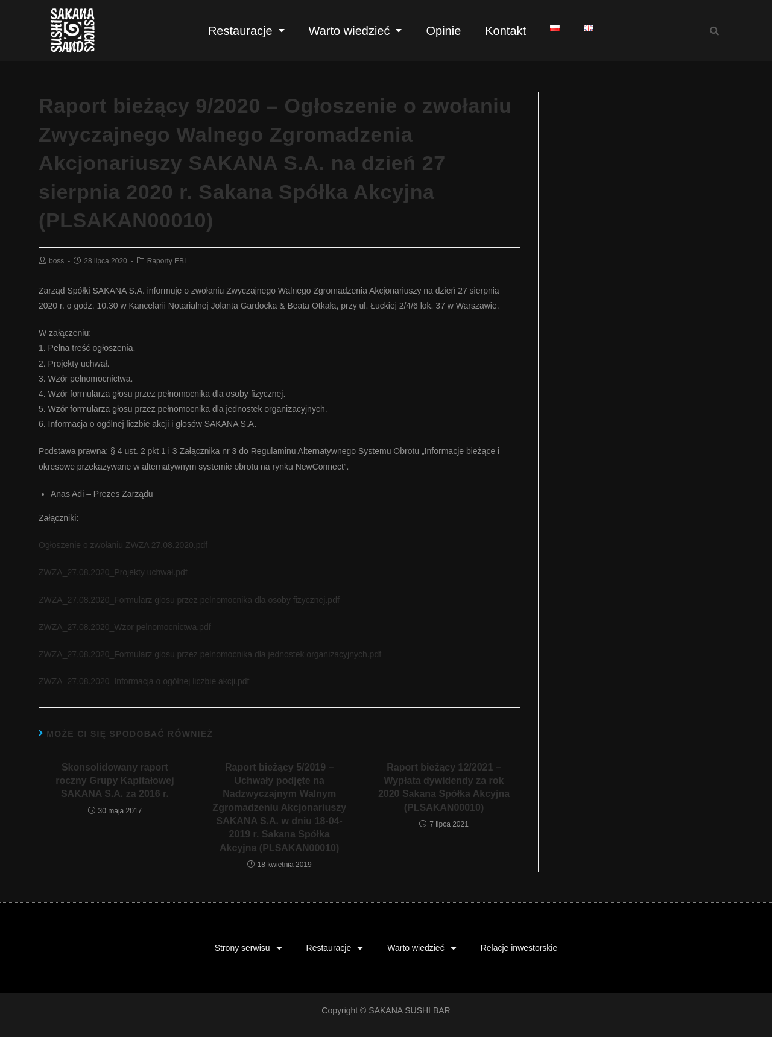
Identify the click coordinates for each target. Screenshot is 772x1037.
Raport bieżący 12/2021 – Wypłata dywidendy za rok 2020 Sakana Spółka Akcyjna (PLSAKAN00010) (444, 787)
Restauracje (246, 30)
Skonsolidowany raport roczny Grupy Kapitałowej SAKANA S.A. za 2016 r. (114, 780)
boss (56, 261)
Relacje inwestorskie (519, 948)
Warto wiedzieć (355, 30)
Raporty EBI (166, 261)
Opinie (443, 30)
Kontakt (505, 30)
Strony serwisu (248, 948)
